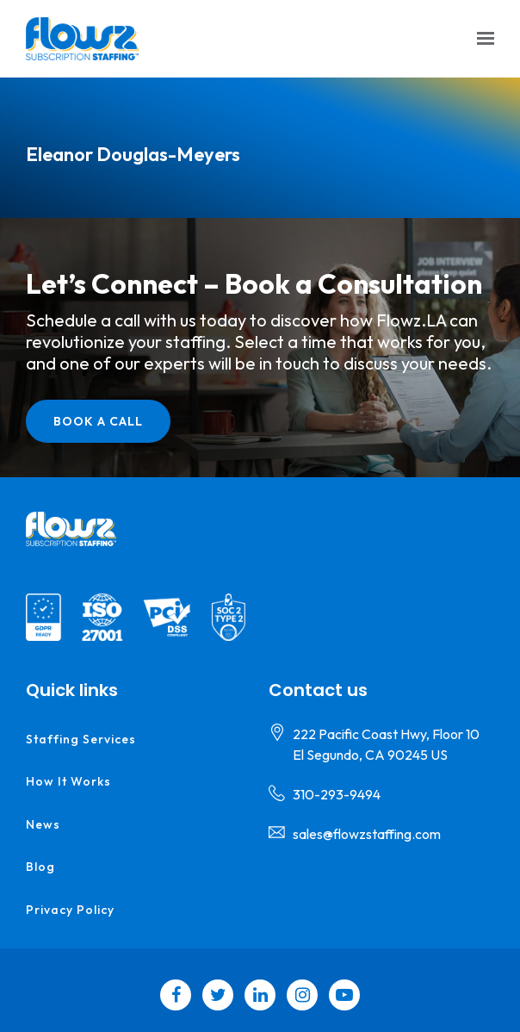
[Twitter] (217, 994)
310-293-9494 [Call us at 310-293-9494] (337, 794)
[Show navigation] (481, 39)
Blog (40, 866)
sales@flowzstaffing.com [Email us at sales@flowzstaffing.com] (367, 833)
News (43, 824)
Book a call (98, 421)
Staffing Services (81, 739)
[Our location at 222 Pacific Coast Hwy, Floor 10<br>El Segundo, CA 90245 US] (386, 744)
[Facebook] (175, 994)
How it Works (68, 781)
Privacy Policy (70, 909)
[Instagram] (302, 994)
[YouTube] (344, 994)
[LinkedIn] (260, 994)
